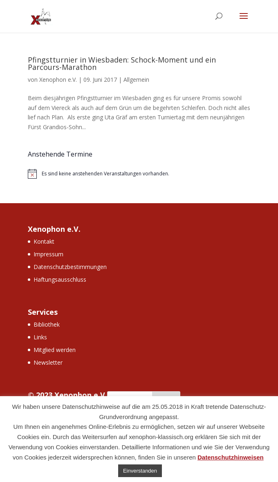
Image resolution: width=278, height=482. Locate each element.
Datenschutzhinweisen (230, 457)
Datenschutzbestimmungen (70, 267)
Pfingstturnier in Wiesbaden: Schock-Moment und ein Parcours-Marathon (122, 63)
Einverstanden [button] (140, 471)
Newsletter (48, 362)
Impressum (48, 254)
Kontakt (44, 241)
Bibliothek (47, 324)
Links (40, 337)
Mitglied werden (55, 350)
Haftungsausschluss (60, 279)
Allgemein (136, 79)
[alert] (139, 174)
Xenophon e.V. (58, 79)
